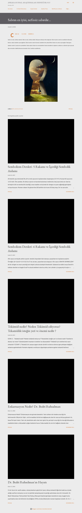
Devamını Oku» (70, 191)
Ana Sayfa (10, 8)
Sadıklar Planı (44, 8)
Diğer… (68, 8)
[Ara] (68, 2)
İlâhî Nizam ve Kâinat (57, 8)
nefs (13, 108)
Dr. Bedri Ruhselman (21, 8)
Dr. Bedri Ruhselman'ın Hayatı (27, 482)
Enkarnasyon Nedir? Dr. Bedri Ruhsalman (34, 406)
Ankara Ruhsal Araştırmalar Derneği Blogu (29, 2)
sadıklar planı (19, 108)
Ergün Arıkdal (33, 8)
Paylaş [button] (70, 108)
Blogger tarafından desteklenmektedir (41, 509)
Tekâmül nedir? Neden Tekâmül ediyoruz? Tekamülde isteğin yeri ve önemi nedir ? (34, 328)
